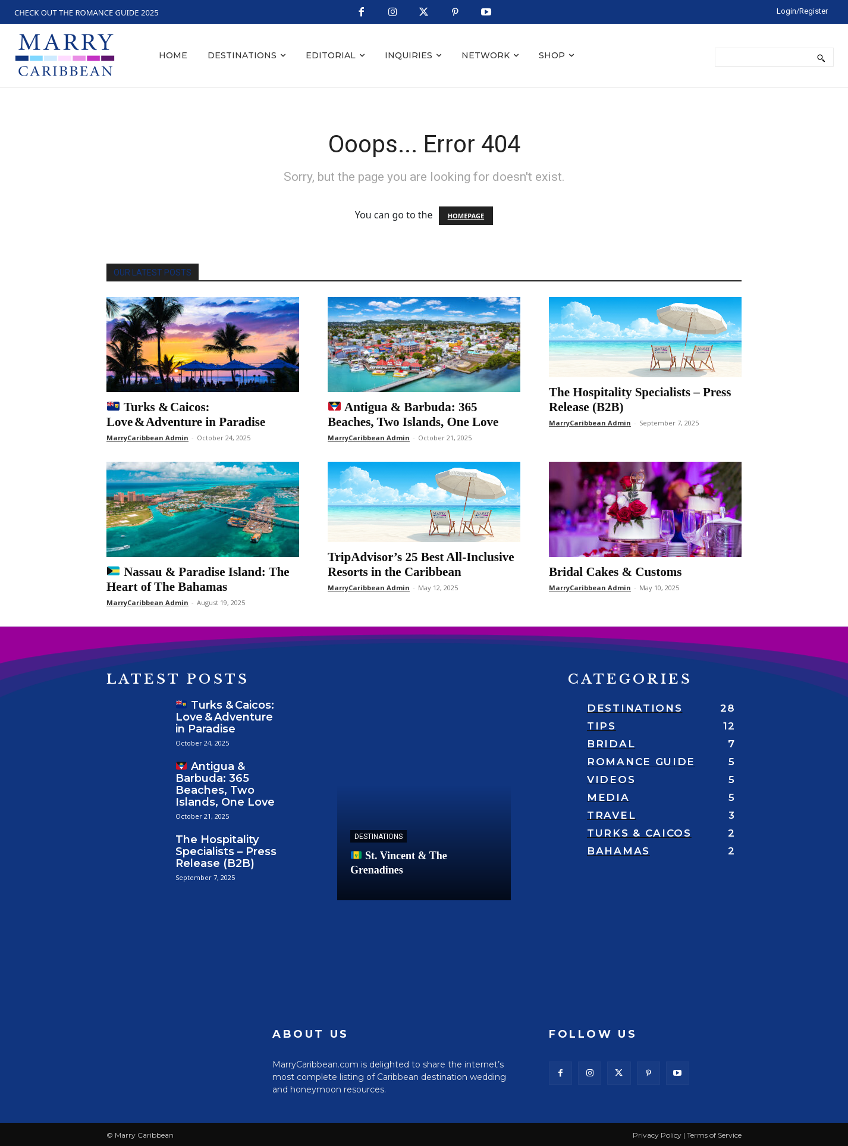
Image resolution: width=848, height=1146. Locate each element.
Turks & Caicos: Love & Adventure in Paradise (185, 414)
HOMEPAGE (466, 215)
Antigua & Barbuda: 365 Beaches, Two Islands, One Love (413, 414)
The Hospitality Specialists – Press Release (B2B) (226, 851)
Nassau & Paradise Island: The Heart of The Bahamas (198, 579)
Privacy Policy (657, 1135)
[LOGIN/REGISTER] (802, 10)
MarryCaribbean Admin (147, 437)
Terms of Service (714, 1135)
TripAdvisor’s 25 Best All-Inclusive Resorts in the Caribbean (421, 564)
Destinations (378, 836)
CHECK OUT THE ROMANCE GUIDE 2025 (86, 12)
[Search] (821, 57)
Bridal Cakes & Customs (615, 572)
